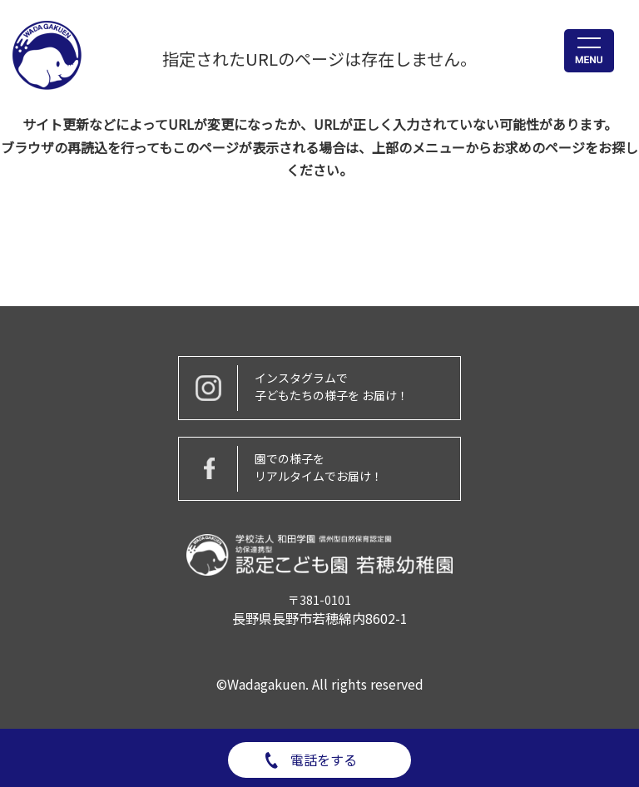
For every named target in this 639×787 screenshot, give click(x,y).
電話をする (323, 760)
